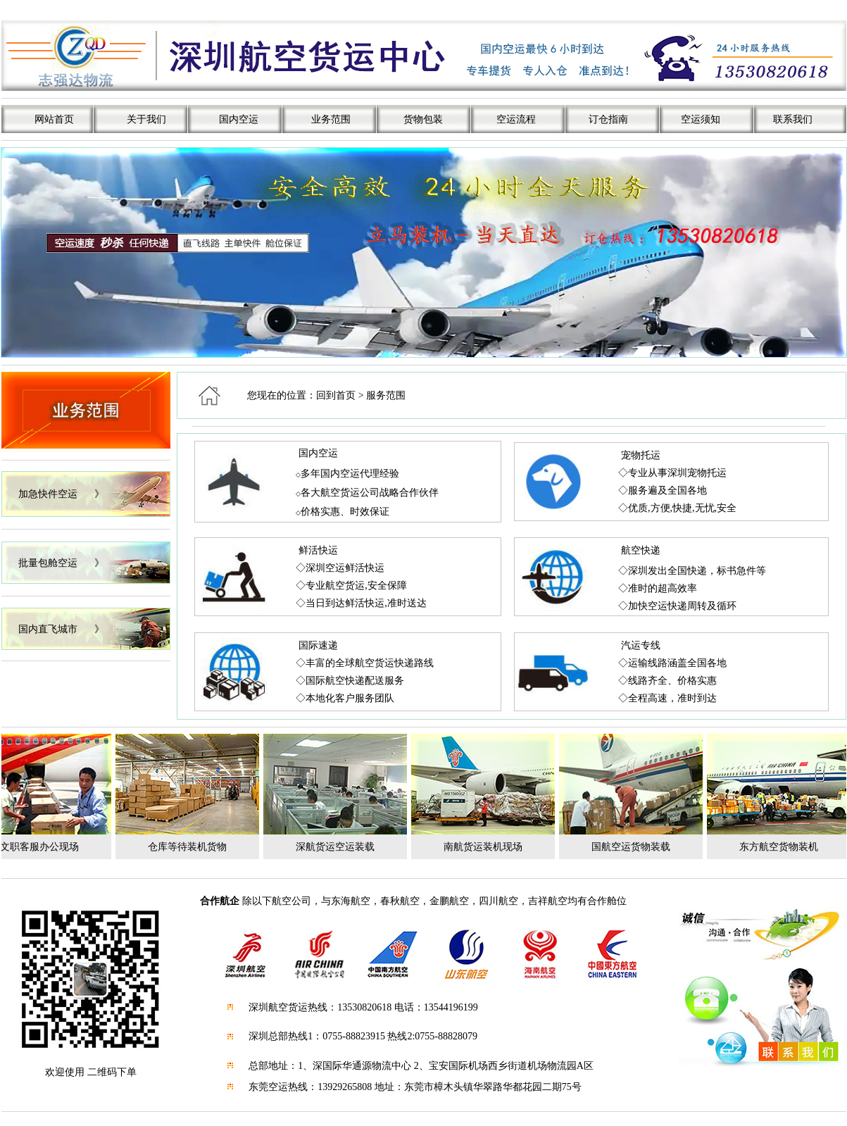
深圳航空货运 (278, 1007)
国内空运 (238, 119)
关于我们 (146, 119)
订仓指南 (608, 119)
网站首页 (54, 119)
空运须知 (700, 119)
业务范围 (331, 119)
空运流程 (516, 119)
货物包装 (423, 119)
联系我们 (793, 119)
